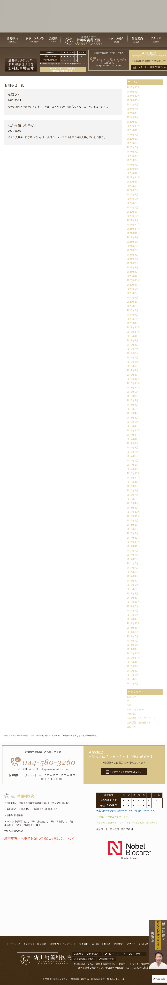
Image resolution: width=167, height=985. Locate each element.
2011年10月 (134, 627)
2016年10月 (134, 481)
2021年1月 (133, 271)
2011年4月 (133, 640)
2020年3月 (133, 314)
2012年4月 (133, 610)
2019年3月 (133, 366)
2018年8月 (133, 396)
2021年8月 (133, 241)
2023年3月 (133, 160)
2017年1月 (133, 468)
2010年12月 (134, 653)
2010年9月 (133, 666)
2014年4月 (133, 567)
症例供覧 (132, 713)
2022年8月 (133, 190)
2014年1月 (133, 576)
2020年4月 (133, 310)
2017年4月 (133, 460)
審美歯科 (83, 944)
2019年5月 (133, 357)
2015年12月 (134, 511)
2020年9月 (133, 288)
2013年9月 (133, 584)
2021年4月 (133, 258)
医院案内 (118, 944)
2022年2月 (133, 215)
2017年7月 (133, 451)
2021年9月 (133, 237)
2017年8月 (133, 447)
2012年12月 (134, 601)
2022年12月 (134, 173)
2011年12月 (134, 623)
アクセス (131, 944)
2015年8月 (133, 524)
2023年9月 (133, 134)
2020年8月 (133, 293)
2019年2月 (133, 370)
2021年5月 (133, 254)
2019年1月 (133, 374)
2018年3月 (133, 417)
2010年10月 (134, 662)
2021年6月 (133, 250)
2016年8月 (133, 490)
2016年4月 (133, 503)
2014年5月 (133, 563)
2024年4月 (133, 113)
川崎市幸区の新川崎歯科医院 (15, 735)
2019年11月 (134, 331)
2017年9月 (133, 443)
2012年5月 (133, 606)
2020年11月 (134, 280)
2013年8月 (133, 589)
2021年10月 (134, 233)
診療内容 (132, 726)
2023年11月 (134, 125)
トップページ (13, 944)
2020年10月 (134, 284)
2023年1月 (133, 168)
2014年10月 (134, 546)
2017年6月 (133, 456)
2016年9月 (133, 486)
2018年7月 (133, 400)
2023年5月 (133, 151)
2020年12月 (134, 276)
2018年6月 (133, 404)
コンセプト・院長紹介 (34, 944)
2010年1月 (133, 683)
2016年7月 (133, 494)
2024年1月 (133, 117)
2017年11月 (134, 434)
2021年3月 (133, 263)
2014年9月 (133, 550)
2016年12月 (134, 473)
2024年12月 (134, 95)
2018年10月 (134, 387)
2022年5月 (133, 203)
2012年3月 (133, 614)
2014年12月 (134, 537)
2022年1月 (133, 220)
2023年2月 (133, 164)
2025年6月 (133, 91)
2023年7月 (133, 143)
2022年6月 (133, 198)
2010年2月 (133, 679)
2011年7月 (133, 631)
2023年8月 (133, 138)
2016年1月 (133, 507)
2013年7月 (133, 593)
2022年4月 (133, 207)
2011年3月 (133, 644)
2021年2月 (133, 267)
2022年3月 (133, 211)
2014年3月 (133, 572)
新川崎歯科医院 (19, 796)
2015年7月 (133, 529)
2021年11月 (134, 228)
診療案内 (54, 944)
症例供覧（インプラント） (142, 718)
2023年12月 (134, 121)
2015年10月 (134, 516)
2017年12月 (134, 430)
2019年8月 (133, 344)
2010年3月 (133, 674)
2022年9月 (133, 186)
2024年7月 (133, 108)
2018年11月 (134, 383)
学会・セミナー (136, 709)
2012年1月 (133, 619)
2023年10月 (134, 130)
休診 (129, 705)
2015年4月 (133, 533)
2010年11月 (134, 657)
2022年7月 (133, 194)
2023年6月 (133, 147)
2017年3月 (133, 464)
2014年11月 (134, 541)
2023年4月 (133, 155)
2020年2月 (133, 318)
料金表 (107, 944)
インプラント (69, 944)
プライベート (134, 701)
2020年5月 (133, 306)
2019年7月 (133, 348)
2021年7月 (133, 246)
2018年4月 (133, 413)
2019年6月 (133, 353)
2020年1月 (133, 323)
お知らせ (132, 696)
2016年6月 (133, 499)
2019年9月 (133, 340)
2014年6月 (133, 559)
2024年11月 (134, 100)
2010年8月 (133, 670)
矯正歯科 (96, 944)
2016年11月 (134, 477)
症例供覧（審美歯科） (140, 722)
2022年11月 (134, 177)
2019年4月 (133, 361)
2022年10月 (134, 181)
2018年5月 (133, 409)
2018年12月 (134, 378)
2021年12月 (134, 224)
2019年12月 (134, 327)
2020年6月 (133, 301)
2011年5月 (133, 636)
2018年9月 (133, 391)
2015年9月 (133, 520)
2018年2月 (133, 421)
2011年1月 (133, 649)
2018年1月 (133, 426)
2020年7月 (133, 297)
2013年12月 (134, 580)
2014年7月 (133, 554)
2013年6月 (133, 597)
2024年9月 (133, 104)
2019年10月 (134, 336)
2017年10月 (134, 439)
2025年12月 (134, 87)
